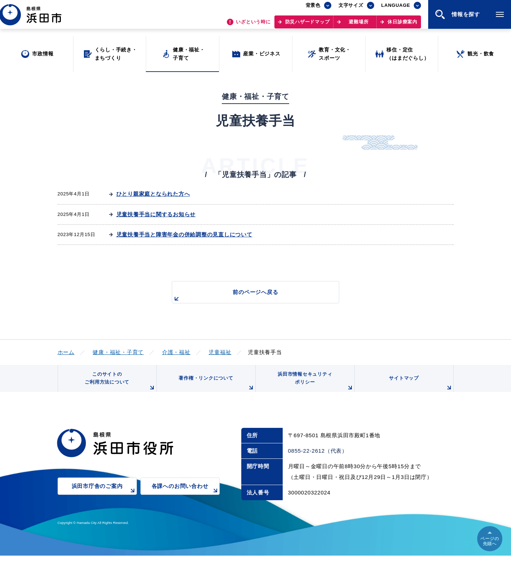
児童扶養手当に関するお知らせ (156, 214)
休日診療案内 (402, 25)
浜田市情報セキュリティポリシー (314, 384)
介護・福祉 (176, 352)
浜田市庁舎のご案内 (104, 496)
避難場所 (358, 25)
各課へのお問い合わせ (186, 496)
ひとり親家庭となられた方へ (153, 194)
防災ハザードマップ (307, 25)
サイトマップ (420, 387)
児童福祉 (220, 352)
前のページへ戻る (247, 296)
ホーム (66, 352)
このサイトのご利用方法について (118, 384)
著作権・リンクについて (215, 387)
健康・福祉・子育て (118, 352)
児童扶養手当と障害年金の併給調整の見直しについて (184, 234)
